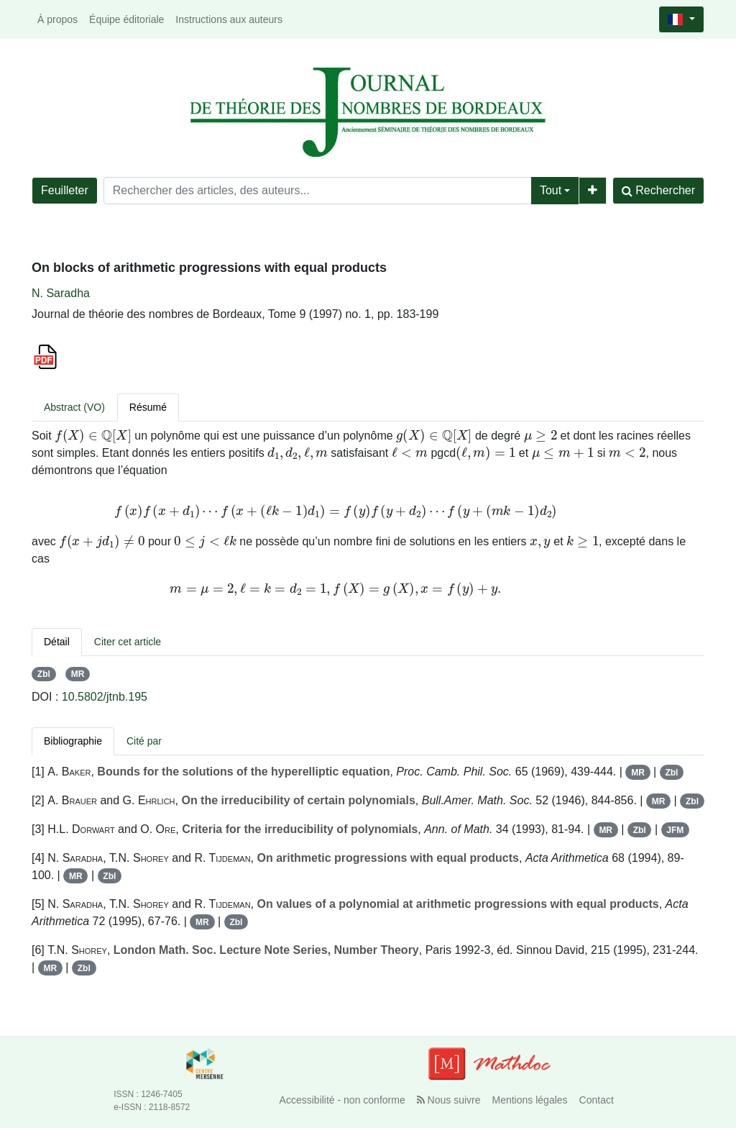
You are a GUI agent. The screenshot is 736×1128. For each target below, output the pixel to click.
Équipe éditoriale (126, 19)
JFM (675, 830)
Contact (596, 1100)
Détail (57, 641)
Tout (550, 190)
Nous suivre (449, 1100)
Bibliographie (73, 741)
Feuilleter (64, 190)
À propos (57, 19)
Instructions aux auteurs (228, 19)
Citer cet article (127, 641)
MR (78, 674)
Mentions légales (530, 1100)
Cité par (144, 741)
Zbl (43, 674)
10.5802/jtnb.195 (104, 697)
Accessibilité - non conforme (342, 1100)
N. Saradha (61, 293)
